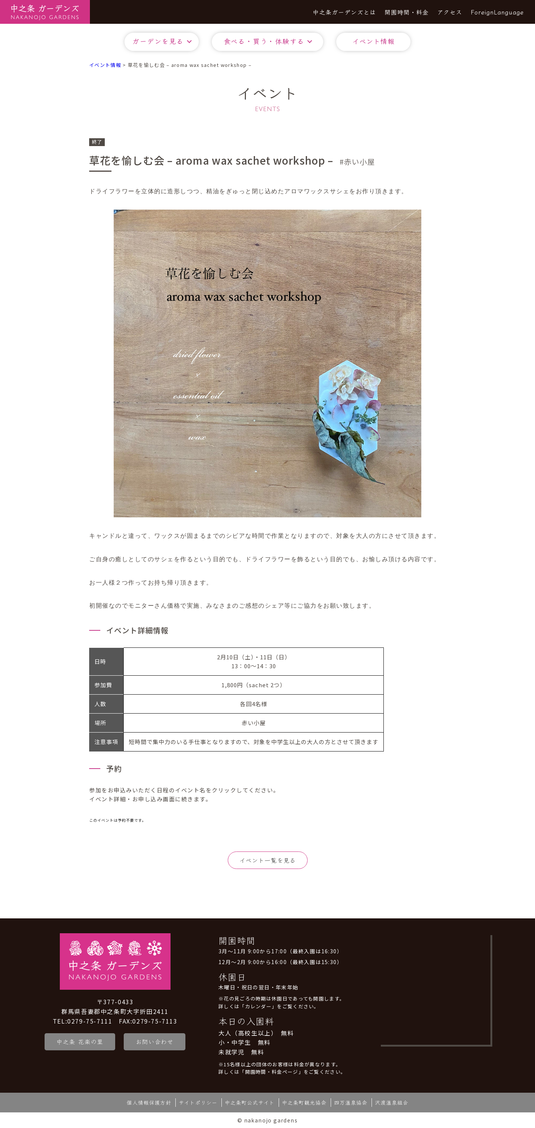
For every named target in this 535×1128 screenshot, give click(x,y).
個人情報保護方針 (149, 1102)
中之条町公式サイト (250, 1102)
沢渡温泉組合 (391, 1102)
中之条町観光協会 (304, 1102)
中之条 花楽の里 (79, 1041)
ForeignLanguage (497, 11)
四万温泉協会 (350, 1102)
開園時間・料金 (407, 11)
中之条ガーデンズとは (344, 11)
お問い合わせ (156, 1041)
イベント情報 (373, 41)
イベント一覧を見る (267, 860)
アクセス (449, 11)
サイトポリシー (198, 1102)
